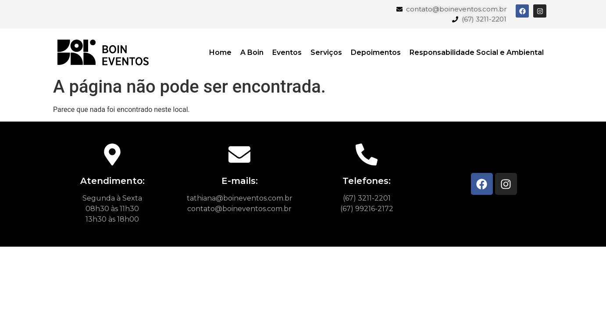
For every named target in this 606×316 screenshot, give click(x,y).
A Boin (252, 52)
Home (220, 52)
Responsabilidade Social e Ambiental (477, 52)
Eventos (287, 52)
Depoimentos (376, 52)
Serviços (326, 52)
